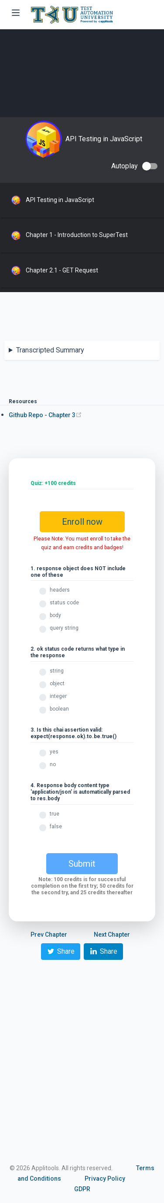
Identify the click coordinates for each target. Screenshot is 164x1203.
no (53, 764)
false (56, 826)
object (57, 683)
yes (54, 752)
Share (61, 951)
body (55, 615)
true (54, 814)
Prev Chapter (49, 934)
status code (64, 603)
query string (64, 628)
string (57, 671)
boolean (59, 709)
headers (60, 590)
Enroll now (82, 521)
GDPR (82, 1189)
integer (58, 696)
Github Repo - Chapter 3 (45, 414)
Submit (82, 863)
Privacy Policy (105, 1178)
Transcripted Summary (50, 350)
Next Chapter (112, 934)
